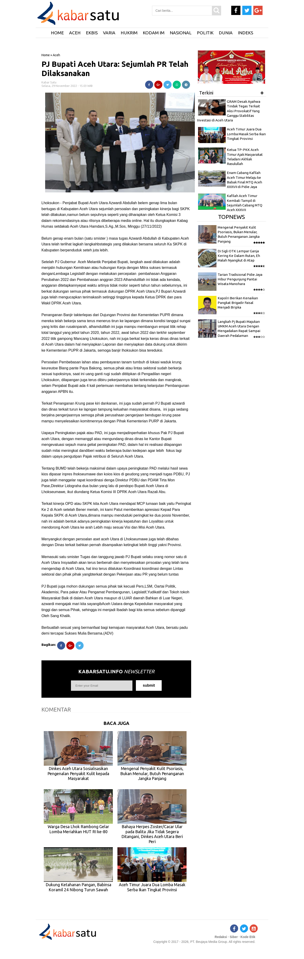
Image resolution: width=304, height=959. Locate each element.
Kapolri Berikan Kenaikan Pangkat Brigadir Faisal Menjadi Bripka (238, 302)
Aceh (75, 32)
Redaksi (221, 937)
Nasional (181, 32)
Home (45, 55)
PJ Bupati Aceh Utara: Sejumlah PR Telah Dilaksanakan (114, 68)
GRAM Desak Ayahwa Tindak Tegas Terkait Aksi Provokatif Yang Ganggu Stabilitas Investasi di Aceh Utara (228, 111)
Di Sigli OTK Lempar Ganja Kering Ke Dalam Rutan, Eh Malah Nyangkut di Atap (239, 255)
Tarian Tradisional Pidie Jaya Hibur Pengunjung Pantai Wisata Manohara (240, 279)
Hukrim (129, 32)
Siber (234, 937)
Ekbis (92, 32)
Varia (109, 32)
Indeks (245, 32)
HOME (57, 32)
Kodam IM (153, 32)
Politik (205, 32)
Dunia (226, 32)
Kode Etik (247, 937)
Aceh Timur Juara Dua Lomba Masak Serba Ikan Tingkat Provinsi (246, 134)
